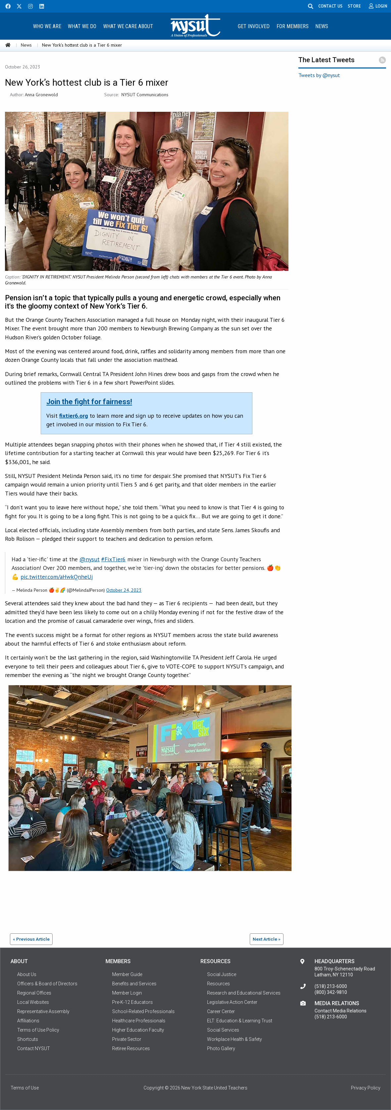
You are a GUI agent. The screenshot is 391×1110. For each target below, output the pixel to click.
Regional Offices (34, 993)
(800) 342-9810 (331, 992)
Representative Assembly (43, 1011)
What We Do (82, 26)
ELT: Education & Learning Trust (239, 1020)
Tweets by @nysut (319, 75)
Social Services (223, 1030)
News (321, 26)
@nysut (89, 559)
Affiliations (28, 1020)
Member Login (127, 993)
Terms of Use (25, 1087)
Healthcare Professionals (138, 1020)
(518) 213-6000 (331, 986)
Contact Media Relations (341, 1010)
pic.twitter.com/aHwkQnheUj (57, 576)
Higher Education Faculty (138, 1030)
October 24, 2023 (124, 590)
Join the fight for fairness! (89, 402)
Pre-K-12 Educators (132, 1002)
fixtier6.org (73, 415)
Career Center (221, 1011)
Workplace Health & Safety (234, 1039)
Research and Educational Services (244, 993)
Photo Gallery (221, 1048)
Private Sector (126, 1039)
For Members (293, 26)
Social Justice (221, 974)
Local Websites (33, 1002)
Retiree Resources (131, 1048)
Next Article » (267, 939)
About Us (26, 974)
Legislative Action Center (232, 1002)
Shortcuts (27, 1039)
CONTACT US (330, 6)
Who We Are (47, 26)
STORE (354, 6)
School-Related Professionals (143, 1011)
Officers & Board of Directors (47, 983)
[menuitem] (47, 26)
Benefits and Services (134, 983)
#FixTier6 (113, 559)
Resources (218, 983)
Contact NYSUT (33, 1048)
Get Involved (254, 26)
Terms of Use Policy (38, 1030)
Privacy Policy (365, 1087)
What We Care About (128, 26)
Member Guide (127, 974)
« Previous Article (31, 939)
